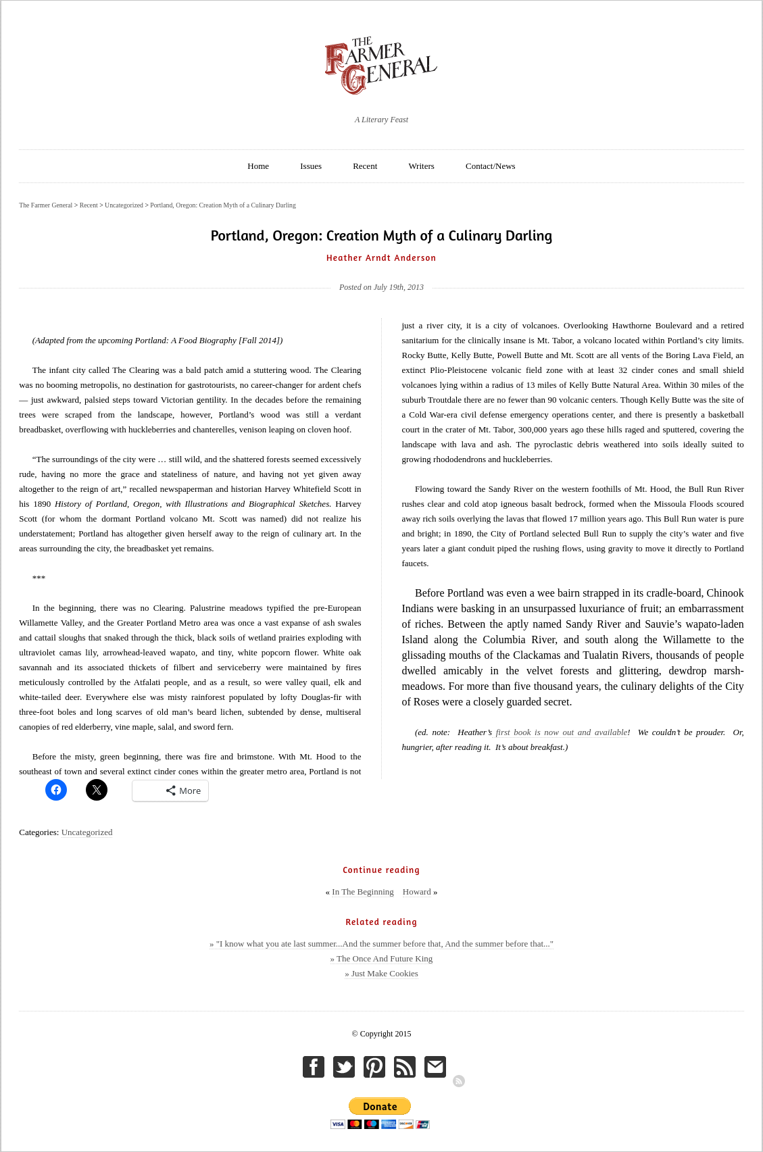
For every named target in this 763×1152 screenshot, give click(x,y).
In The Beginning (362, 891)
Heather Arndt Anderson (381, 257)
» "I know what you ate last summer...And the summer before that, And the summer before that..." (381, 943)
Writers (421, 166)
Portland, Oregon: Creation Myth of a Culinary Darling (223, 205)
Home (258, 166)
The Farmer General (45, 205)
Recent (365, 166)
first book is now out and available (559, 732)
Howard (417, 891)
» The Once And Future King (381, 958)
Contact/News (491, 166)
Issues (311, 166)
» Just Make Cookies (381, 973)
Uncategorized (87, 832)
